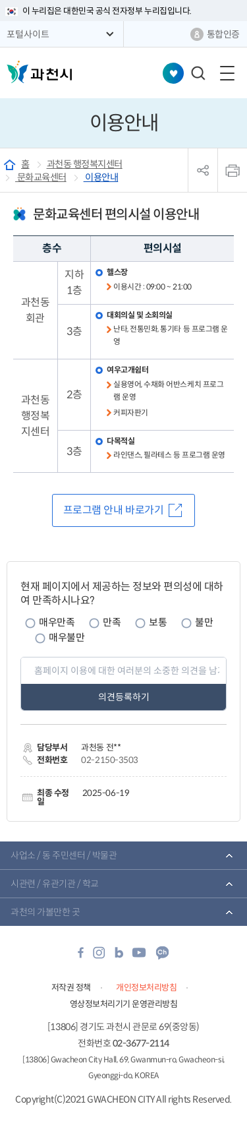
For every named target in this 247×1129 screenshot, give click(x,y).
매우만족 (56, 622)
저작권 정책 (71, 987)
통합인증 (223, 34)
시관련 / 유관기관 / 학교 (55, 884)
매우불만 (66, 637)
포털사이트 (28, 34)
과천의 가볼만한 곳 (45, 912)
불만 (204, 622)
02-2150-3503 (109, 760)
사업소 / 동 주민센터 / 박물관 (64, 855)
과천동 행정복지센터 (85, 164)
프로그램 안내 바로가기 (113, 510)
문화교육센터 (41, 177)
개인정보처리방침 (146, 987)
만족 (112, 622)
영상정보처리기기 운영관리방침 (124, 1004)
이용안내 (101, 177)
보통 (158, 622)
